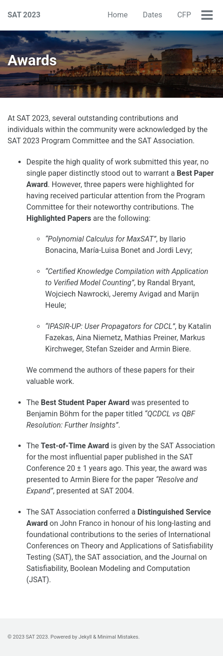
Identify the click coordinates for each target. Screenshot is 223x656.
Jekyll (85, 637)
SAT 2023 (24, 14)
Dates (152, 14)
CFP (184, 14)
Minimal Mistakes (117, 637)
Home (117, 14)
